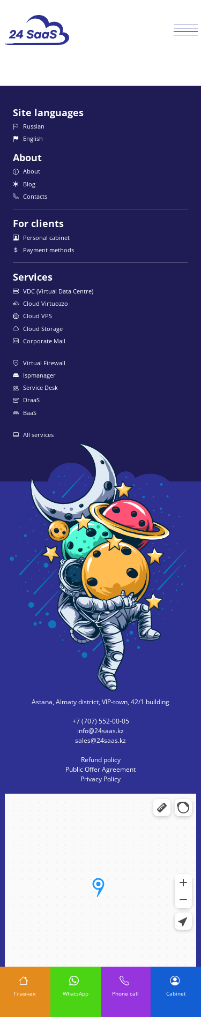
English (28, 138)
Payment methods (43, 250)
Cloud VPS (32, 316)
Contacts (30, 196)
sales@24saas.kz (100, 740)
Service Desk (35, 387)
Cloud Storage (38, 329)
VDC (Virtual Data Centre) (53, 291)
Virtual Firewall (39, 363)
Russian (28, 126)
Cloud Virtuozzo (40, 303)
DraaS (26, 400)
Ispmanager (34, 375)
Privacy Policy (100, 779)
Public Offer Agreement (100, 769)
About (26, 171)
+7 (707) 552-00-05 (100, 721)
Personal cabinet (41, 237)
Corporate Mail (39, 341)
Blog (24, 184)
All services (33, 435)
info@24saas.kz (100, 730)
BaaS (24, 413)
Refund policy (101, 759)
